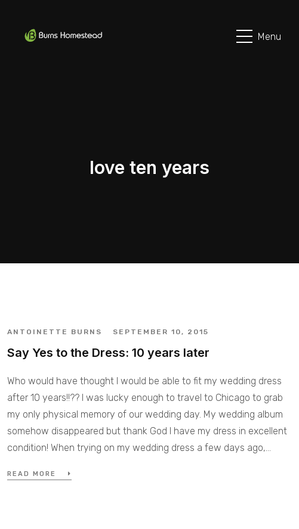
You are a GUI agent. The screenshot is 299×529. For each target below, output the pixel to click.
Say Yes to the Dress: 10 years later (108, 353)
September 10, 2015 (161, 332)
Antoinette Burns (54, 332)
